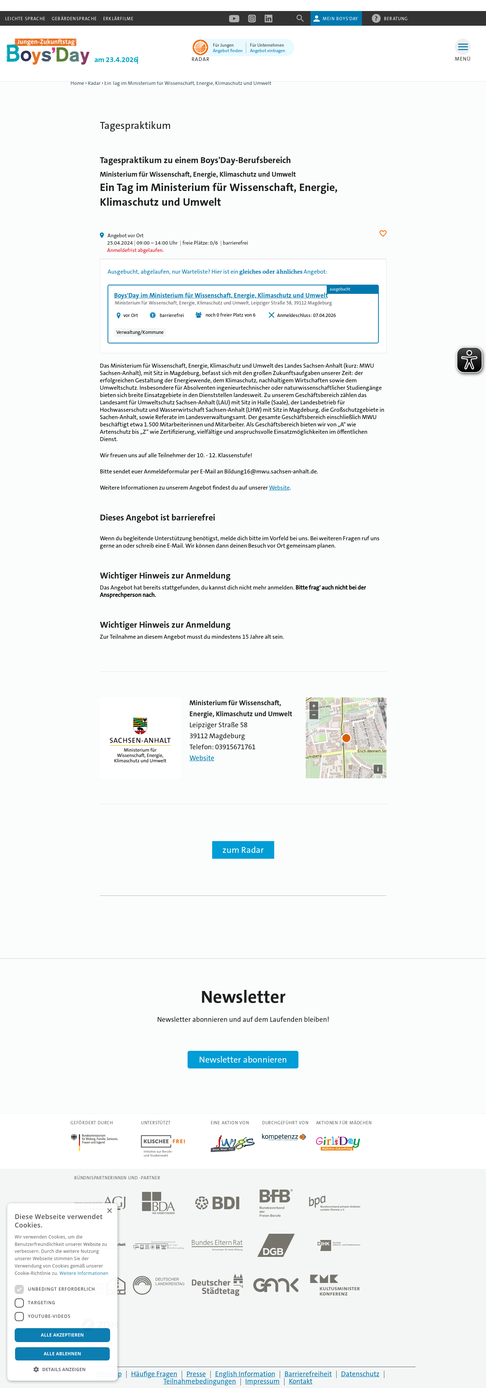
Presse (196, 1373)
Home (77, 83)
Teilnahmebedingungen (199, 1381)
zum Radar (243, 850)
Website (279, 487)
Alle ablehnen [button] (62, 1354)
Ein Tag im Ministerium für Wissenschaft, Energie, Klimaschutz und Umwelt (187, 83)
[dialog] (62, 1292)
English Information (245, 1373)
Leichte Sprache (25, 19)
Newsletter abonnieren (243, 1060)
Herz (384, 233)
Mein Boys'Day (340, 19)
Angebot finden (228, 51)
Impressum (262, 1381)
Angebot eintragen (267, 51)
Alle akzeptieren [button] (62, 1335)
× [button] (109, 1211)
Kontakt (300, 1381)
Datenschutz (360, 1373)
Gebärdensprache (74, 19)
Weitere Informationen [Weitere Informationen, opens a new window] (84, 1273)
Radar (201, 59)
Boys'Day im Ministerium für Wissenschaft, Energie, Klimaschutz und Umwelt (221, 295)
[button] (62, 1369)
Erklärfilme (118, 19)
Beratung (396, 18)
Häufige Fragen (154, 1373)
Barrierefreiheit (308, 1373)
